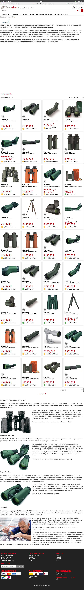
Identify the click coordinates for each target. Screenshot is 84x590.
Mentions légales (6, 557)
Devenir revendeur (61, 574)
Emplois (31, 557)
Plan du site (32, 559)
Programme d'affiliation (62, 573)
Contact (58, 559)
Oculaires (24, 14)
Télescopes (5, 14)
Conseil (58, 557)
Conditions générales (7, 555)
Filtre (32, 14)
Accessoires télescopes (44, 14)
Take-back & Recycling (7, 560)
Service (58, 555)
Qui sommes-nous (34, 555)
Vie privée (4, 559)
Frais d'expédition (33, 576)
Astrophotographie (61, 14)
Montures (14, 14)
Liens (30, 560)
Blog (57, 560)
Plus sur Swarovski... (6, 94)
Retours (31, 578)
